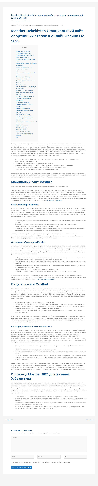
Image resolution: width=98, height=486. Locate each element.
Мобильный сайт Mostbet (24, 51)
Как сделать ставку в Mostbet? (25, 90)
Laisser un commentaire (18, 21)
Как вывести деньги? (22, 69)
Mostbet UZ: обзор (21, 85)
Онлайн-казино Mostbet (23, 102)
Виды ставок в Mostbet (23, 57)
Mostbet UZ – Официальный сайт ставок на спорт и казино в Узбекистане (26, 98)
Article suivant (90, 420)
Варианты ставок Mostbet (24, 108)
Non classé (29, 21)
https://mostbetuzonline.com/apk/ (47, 279)
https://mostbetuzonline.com (55, 200)
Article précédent (8, 420)
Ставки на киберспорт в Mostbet (26, 55)
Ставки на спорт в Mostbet (24, 53)
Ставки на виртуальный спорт (25, 67)
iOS (17, 71)
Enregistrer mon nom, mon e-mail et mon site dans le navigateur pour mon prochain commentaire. (41, 464)
